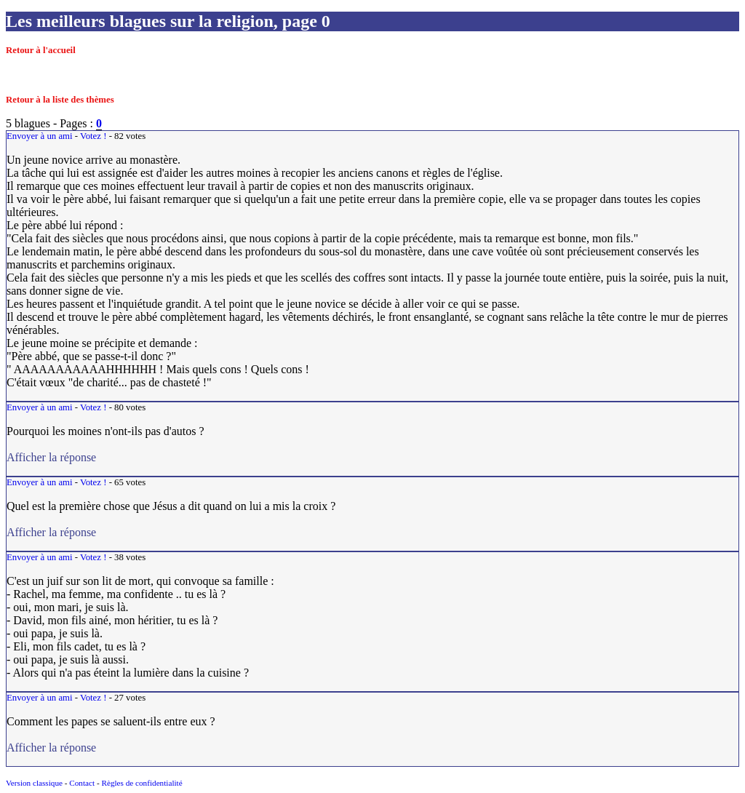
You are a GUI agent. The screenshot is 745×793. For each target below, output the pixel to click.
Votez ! (93, 136)
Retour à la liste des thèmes (60, 100)
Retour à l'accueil (41, 50)
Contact (82, 782)
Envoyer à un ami (40, 136)
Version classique (34, 782)
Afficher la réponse (115, 457)
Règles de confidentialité (141, 782)
